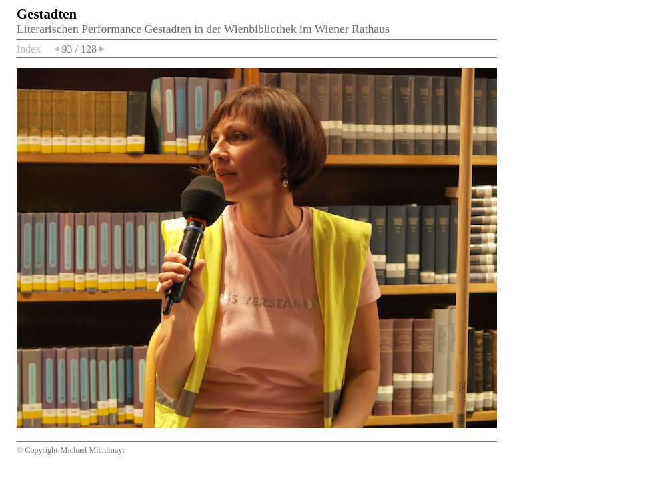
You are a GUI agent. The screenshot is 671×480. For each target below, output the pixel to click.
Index (29, 49)
